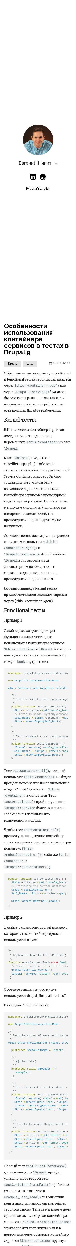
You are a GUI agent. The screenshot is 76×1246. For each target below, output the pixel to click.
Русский (32, 188)
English (45, 188)
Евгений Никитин (38, 163)
